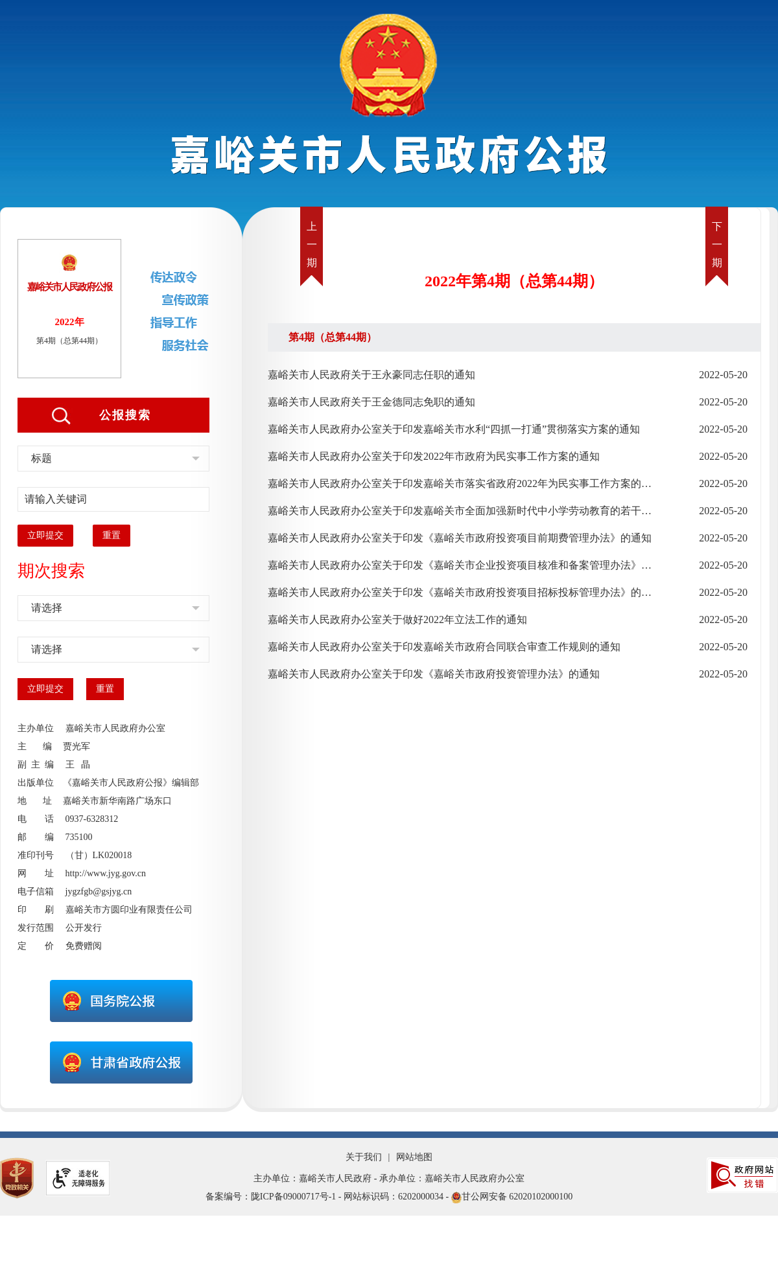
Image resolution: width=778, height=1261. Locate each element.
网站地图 (414, 1157)
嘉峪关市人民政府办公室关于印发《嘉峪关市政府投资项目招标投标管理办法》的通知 (460, 592)
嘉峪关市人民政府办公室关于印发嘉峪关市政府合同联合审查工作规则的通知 (444, 646)
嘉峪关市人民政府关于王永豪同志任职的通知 (371, 374)
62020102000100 (540, 1196)
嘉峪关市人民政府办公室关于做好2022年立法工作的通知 (397, 619)
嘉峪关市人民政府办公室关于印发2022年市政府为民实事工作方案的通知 (434, 456)
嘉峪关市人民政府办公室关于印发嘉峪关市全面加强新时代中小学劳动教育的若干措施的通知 (460, 510)
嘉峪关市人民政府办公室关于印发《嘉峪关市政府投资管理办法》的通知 (434, 673)
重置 (111, 535)
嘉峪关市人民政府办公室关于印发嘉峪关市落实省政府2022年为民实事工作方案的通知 (460, 483)
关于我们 (364, 1157)
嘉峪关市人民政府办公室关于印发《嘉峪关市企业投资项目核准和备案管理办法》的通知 (460, 565)
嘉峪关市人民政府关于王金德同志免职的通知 (371, 401)
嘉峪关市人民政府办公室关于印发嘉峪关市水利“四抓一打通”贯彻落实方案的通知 (454, 429)
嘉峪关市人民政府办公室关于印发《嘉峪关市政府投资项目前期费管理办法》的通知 (460, 537)
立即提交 (45, 535)
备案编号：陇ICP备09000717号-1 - (274, 1196)
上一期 (312, 244)
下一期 (717, 244)
